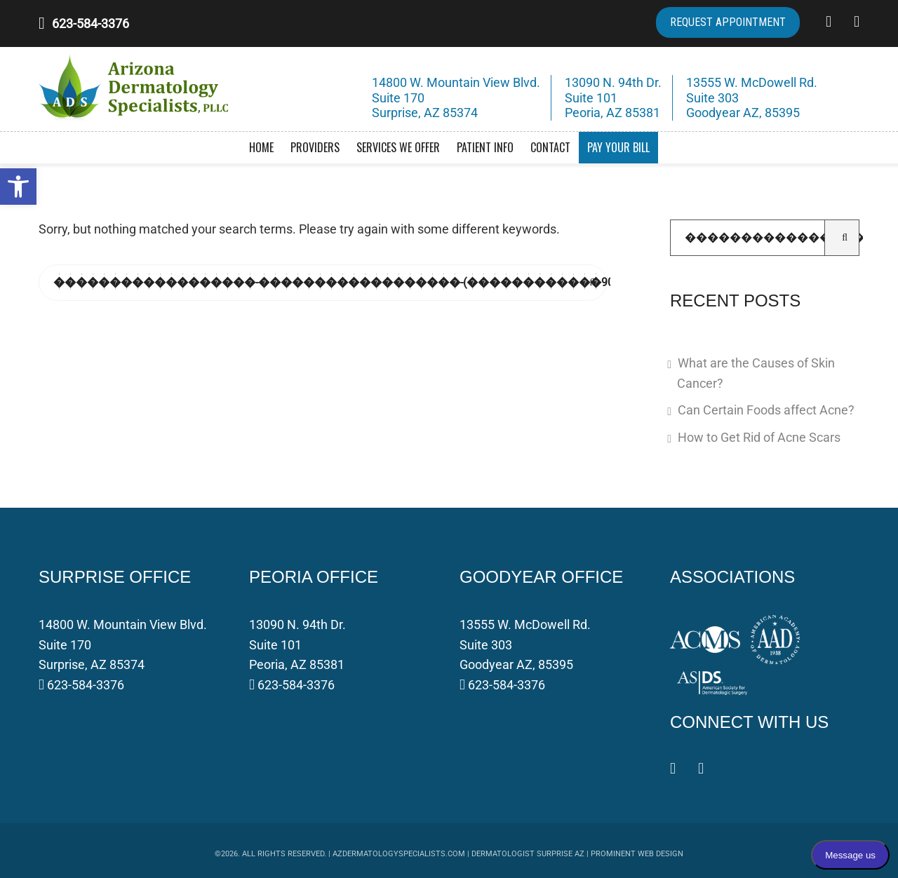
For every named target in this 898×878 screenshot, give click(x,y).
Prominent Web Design (637, 853)
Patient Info (485, 147)
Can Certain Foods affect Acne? (766, 410)
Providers (315, 147)
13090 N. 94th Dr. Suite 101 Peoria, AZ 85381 (297, 645)
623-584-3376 (90, 23)
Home (261, 147)
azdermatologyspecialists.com (399, 853)
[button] (18, 186)
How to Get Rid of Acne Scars (759, 437)
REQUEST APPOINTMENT (728, 22)
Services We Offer (398, 147)
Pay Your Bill (618, 147)
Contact (550, 147)
